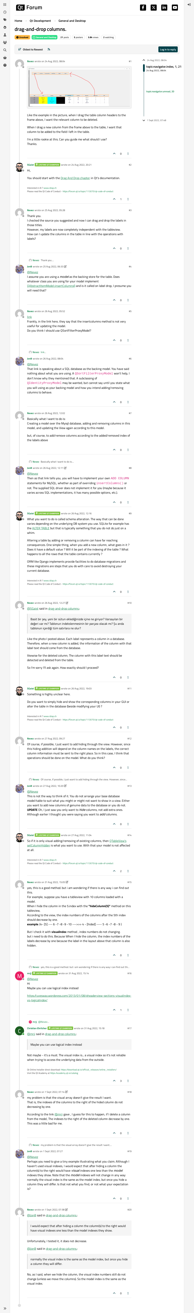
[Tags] (5, 20)
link (29, 317)
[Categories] (5, 5)
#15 (129, 882)
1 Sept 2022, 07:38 (54, 1209)
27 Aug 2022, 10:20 (53, 786)
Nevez (30, 61)
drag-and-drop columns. (63, 608)
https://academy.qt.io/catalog (64, 1073)
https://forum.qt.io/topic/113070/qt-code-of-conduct (88, 191)
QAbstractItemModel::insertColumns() (51, 285)
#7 (130, 413)
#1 (130, 61)
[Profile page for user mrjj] (19, 975)
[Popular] (5, 27)
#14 (129, 835)
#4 (130, 266)
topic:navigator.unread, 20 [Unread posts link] (160, 91)
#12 (129, 738)
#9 (130, 513)
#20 (129, 1209)
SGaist (30, 165)
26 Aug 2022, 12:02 (55, 413)
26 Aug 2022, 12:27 (55, 603)
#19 (129, 1151)
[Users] (5, 35)
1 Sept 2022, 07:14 (54, 1092)
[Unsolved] (5, 65)
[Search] (5, 50)
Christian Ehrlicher (37, 1028)
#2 (130, 165)
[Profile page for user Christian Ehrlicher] (19, 1030)
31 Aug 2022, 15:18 (94, 1028)
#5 (130, 311)
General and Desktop (44, 37)
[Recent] (5, 12)
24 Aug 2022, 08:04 (55, 61)
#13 (129, 786)
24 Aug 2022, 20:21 (81, 165)
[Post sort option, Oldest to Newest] (30, 49)
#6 (130, 358)
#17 (129, 1028)
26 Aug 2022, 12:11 (53, 468)
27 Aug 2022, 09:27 (55, 738)
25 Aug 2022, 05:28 (55, 210)
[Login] (189, 5)
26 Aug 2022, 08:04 (53, 358)
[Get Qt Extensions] (5, 58)
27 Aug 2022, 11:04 (81, 835)
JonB (29, 266)
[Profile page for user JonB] (19, 269)
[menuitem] (189, 5)
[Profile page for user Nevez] (19, 63)
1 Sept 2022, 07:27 (53, 1151)
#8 (130, 468)
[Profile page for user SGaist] (19, 167)
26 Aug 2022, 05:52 (55, 311)
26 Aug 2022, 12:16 (81, 513)
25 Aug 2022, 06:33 (53, 266)
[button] (5, 1308)
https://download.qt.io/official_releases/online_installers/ (89, 1069)
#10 (129, 603)
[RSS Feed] (49, 49)
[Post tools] (128, 154)
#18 (129, 1092)
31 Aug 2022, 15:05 (55, 882)
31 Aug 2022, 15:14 (79, 973)
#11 (129, 688)
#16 (129, 973)
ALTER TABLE (40, 528)
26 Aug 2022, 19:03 (81, 688)
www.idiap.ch (50, 188)
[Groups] (5, 42)
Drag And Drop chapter (75, 178)
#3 (130, 210)
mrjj (29, 973)
